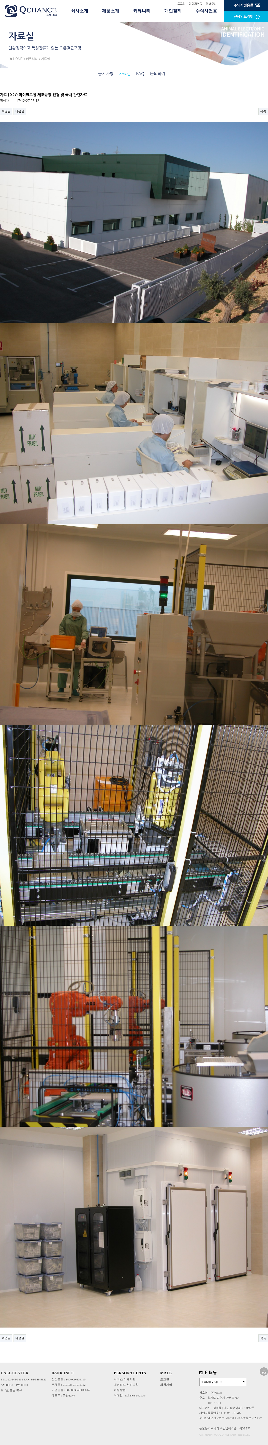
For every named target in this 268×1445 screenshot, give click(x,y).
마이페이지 (195, 3)
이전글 (6, 111)
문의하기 (157, 74)
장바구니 (211, 3)
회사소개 (79, 10)
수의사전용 (206, 10)
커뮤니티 (141, 10)
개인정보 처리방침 (126, 1384)
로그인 (181, 3)
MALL (166, 1373)
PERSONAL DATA (130, 1373)
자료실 (125, 74)
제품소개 (110, 10)
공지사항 (106, 74)
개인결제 (173, 10)
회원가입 (166, 1384)
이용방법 (120, 1390)
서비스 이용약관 (124, 1379)
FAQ (140, 74)
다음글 (19, 111)
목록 (263, 111)
